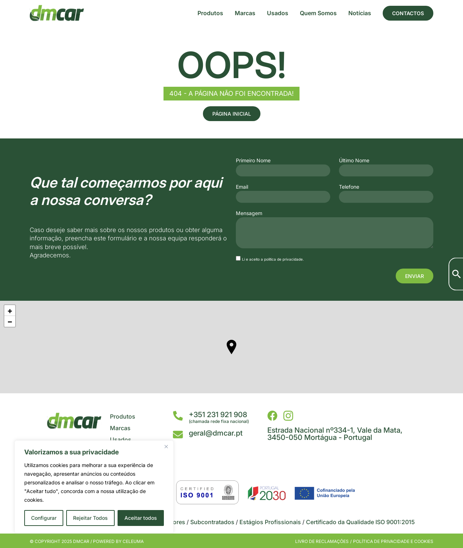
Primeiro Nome (253, 160)
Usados (277, 13)
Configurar (43, 518)
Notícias (359, 13)
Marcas (245, 13)
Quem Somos (318, 13)
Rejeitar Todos (90, 518)
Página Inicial (231, 114)
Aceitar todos (140, 518)
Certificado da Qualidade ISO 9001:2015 (360, 522)
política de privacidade (283, 259)
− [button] (10, 321)
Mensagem (249, 213)
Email (242, 186)
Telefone (349, 186)
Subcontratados (212, 522)
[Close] (166, 446)
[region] (94, 487)
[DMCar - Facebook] (272, 416)
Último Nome (354, 160)
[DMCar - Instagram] (288, 416)
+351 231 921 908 (218, 414)
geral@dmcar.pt (216, 433)
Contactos (408, 13)
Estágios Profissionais (270, 522)
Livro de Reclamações (322, 541)
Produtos (210, 13)
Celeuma (133, 541)
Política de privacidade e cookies (393, 541)
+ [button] (10, 310)
